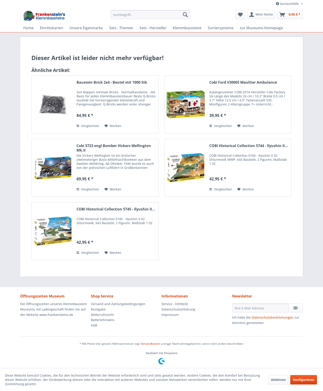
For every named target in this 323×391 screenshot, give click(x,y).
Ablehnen (278, 380)
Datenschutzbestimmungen (272, 317)
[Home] (28, 28)
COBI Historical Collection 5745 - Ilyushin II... (115, 209)
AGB (94, 325)
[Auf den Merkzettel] (113, 126)
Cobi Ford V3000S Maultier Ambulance (243, 82)
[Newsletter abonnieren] (295, 308)
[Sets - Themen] (121, 28)
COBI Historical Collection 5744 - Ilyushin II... (248, 145)
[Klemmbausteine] (187, 28)
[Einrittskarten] (51, 28)
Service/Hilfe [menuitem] (288, 4)
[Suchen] (185, 14)
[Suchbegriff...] (150, 14)
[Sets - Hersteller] (153, 28)
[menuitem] (150, 14)
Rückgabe (98, 309)
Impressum (170, 315)
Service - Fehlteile (175, 304)
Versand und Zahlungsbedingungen (118, 304)
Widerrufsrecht (102, 315)
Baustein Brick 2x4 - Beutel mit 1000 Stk (111, 82)
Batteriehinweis (102, 320)
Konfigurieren (303, 380)
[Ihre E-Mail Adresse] (260, 308)
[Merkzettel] (240, 14)
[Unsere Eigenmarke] (86, 28)
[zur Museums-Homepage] (261, 28)
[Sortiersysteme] (221, 28)
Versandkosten (150, 344)
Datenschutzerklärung (178, 309)
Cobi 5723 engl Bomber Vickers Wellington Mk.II (113, 147)
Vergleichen (87, 126)
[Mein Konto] (261, 14)
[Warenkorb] (290, 14)
